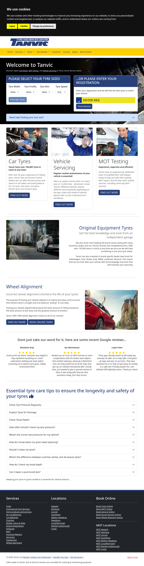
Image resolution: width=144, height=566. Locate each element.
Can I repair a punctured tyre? (24, 472)
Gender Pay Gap (60, 557)
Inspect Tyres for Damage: (23, 412)
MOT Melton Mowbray (106, 540)
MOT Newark (102, 529)
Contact (66, 52)
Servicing (10, 537)
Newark (54, 506)
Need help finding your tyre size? (26, 117)
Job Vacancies (76, 557)
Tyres (8, 506)
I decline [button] (24, 26)
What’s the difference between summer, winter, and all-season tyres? (45, 457)
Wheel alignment (14, 543)
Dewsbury (55, 520)
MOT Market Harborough (108, 546)
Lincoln (54, 512)
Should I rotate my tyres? (22, 449)
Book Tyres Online (104, 506)
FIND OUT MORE (19, 195)
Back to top (132, 557)
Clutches (10, 520)
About (75, 52)
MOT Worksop (102, 532)
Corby (54, 528)
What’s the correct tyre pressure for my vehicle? (34, 434)
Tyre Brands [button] (42, 52)
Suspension (11, 540)
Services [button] (19, 52)
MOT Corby (101, 549)
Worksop (55, 509)
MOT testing (33, 71)
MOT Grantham (103, 538)
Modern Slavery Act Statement (37, 557)
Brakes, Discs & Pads (15, 523)
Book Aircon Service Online (108, 514)
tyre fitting (23, 71)
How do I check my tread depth (25, 464)
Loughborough (58, 523)
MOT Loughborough (105, 543)
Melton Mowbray (59, 517)
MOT (8, 531)
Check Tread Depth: (19, 419)
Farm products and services (19, 512)
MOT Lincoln (102, 535)
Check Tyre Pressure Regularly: (25, 404)
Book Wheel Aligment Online (109, 517)
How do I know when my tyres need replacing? (33, 442)
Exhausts (10, 528)
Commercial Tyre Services (18, 509)
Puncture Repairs (14, 534)
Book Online (85, 52)
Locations (56, 52)
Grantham (56, 514)
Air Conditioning (13, 514)
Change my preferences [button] (43, 26)
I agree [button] (12, 26)
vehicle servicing (50, 71)
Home (10, 52)
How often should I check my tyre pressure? (32, 427)
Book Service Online (105, 512)
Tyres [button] (29, 52)
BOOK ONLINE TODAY (41, 322)
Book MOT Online (104, 509)
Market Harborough (60, 526)
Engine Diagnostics (15, 526)
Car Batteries (12, 517)
